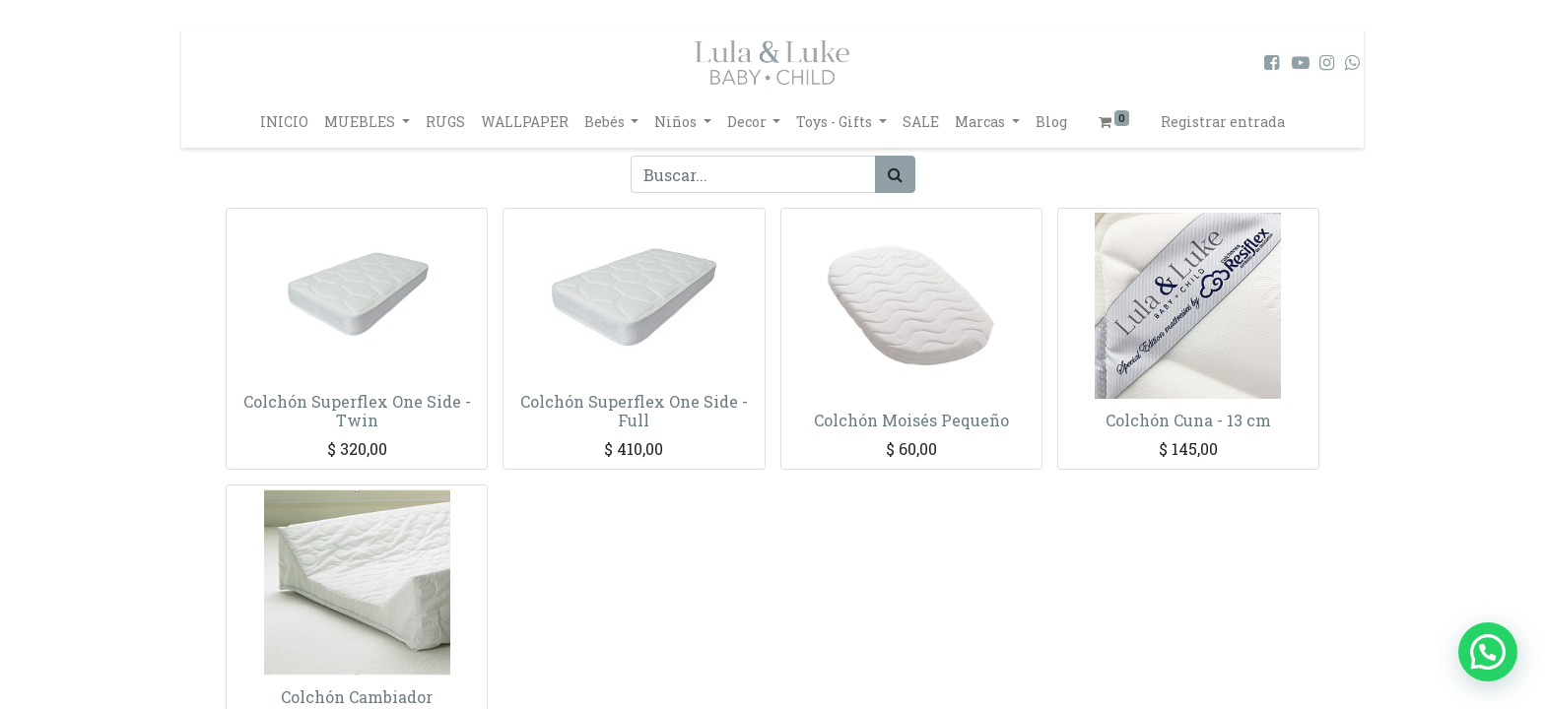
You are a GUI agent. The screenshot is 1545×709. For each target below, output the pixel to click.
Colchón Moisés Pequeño (911, 420)
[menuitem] (284, 121)
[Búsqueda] (895, 174)
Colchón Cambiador (357, 696)
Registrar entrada (1223, 121)
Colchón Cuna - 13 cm (1188, 420)
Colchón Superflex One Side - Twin (357, 410)
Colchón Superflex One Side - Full (634, 410)
